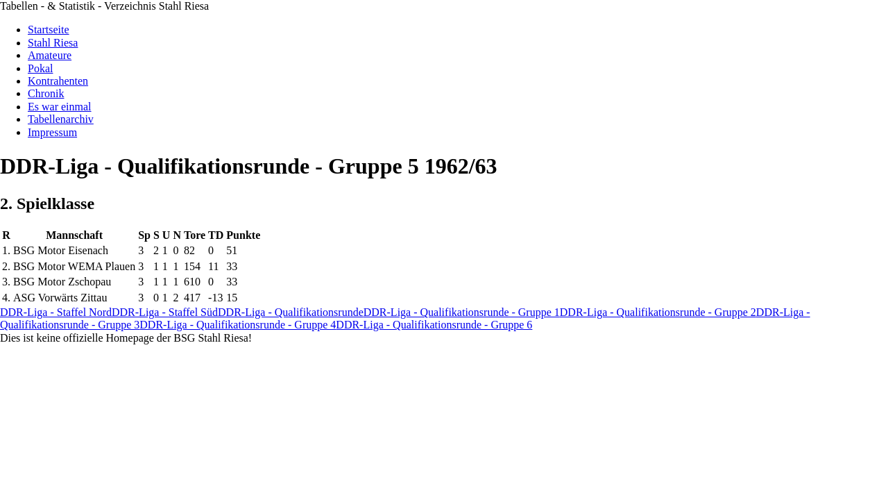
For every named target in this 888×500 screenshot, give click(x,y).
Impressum (52, 132)
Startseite (48, 29)
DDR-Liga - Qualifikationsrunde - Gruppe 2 (658, 312)
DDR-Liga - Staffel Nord (56, 312)
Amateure (49, 55)
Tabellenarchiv (61, 119)
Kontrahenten (58, 81)
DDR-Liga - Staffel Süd (165, 312)
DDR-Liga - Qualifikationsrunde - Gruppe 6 (434, 325)
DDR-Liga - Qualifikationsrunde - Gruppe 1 (462, 312)
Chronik (46, 93)
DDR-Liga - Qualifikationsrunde (291, 312)
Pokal (40, 68)
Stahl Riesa (53, 43)
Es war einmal (60, 106)
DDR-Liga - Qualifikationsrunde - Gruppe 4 (237, 325)
